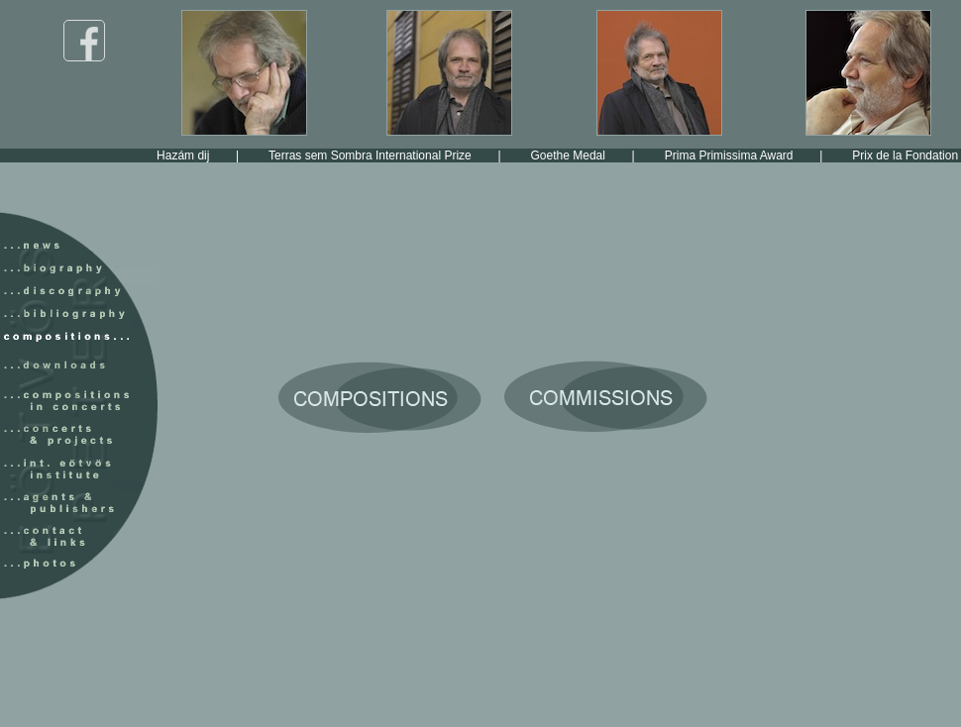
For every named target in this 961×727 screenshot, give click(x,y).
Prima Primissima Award (748, 155)
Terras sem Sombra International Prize (388, 155)
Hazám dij (202, 155)
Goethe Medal (587, 155)
